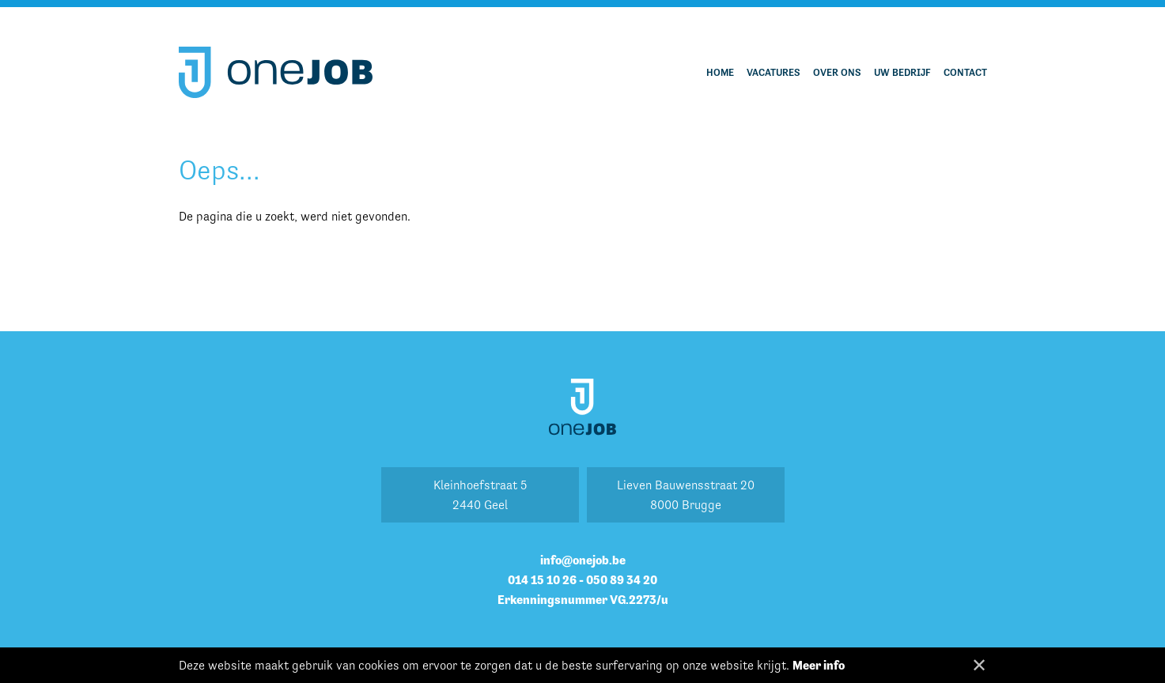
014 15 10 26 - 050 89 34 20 (582, 579)
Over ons (837, 72)
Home (720, 72)
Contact (965, 72)
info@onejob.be (583, 560)
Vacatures (773, 72)
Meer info (818, 665)
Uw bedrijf (902, 72)
